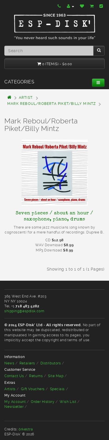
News (9, 363)
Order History (42, 402)
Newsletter (14, 407)
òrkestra (26, 429)
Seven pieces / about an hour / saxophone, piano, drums (54, 216)
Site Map (55, 376)
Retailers (27, 363)
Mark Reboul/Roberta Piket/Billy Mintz (51, 104)
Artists (10, 389)
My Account (15, 402)
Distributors (50, 363)
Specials (57, 389)
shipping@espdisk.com (24, 311)
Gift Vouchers (33, 389)
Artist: (26, 98)
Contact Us (14, 376)
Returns (36, 376)
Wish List (68, 402)
